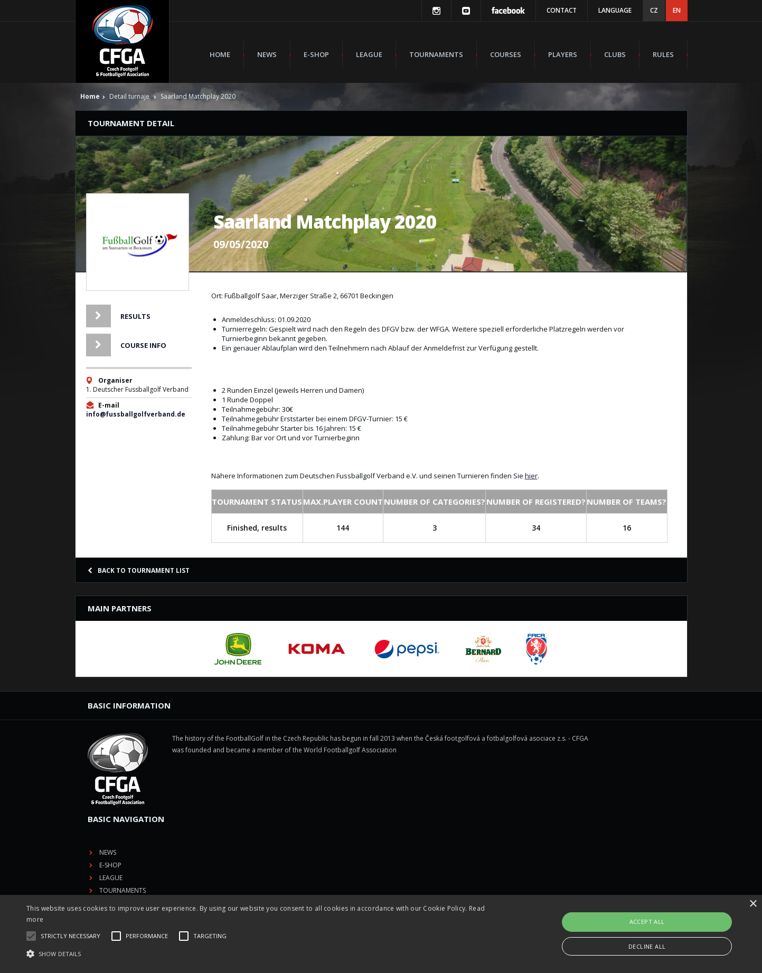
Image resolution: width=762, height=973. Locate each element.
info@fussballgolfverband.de (135, 414)
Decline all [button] (646, 946)
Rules (663, 54)
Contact (562, 10)
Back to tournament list (139, 570)
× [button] (753, 904)
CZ (654, 10)
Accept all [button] (647, 921)
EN (677, 10)
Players (562, 54)
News (267, 54)
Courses (505, 54)
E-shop (316, 54)
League (369, 54)
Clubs (615, 54)
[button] (256, 954)
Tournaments (436, 54)
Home (220, 54)
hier (531, 475)
